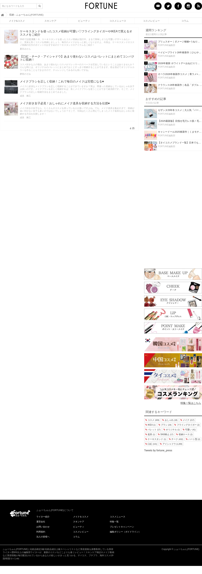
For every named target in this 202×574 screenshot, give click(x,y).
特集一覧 (114, 521)
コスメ (152, 420)
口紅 (151, 444)
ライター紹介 (43, 516)
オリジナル (171, 429)
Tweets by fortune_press (158, 450)
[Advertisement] (173, 209)
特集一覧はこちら (191, 403)
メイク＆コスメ (81, 516)
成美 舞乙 (25, 96)
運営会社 (40, 521)
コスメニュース (117, 20)
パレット (152, 429)
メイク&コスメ (17, 20)
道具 (150, 434)
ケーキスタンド (155, 439)
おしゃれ (169, 420)
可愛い (189, 429)
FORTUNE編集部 (166, 45)
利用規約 (40, 531)
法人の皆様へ (43, 536)
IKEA (150, 425)
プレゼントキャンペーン (122, 527)
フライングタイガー (186, 425)
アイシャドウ (171, 444)
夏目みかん (25, 49)
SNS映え (165, 434)
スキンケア (50, 20)
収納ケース (184, 434)
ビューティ (84, 20)
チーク (176, 439)
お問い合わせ (43, 527)
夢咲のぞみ (25, 74)
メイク (187, 420)
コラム (185, 20)
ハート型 (193, 439)
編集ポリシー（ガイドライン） (125, 531)
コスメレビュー (151, 20)
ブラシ (165, 425)
